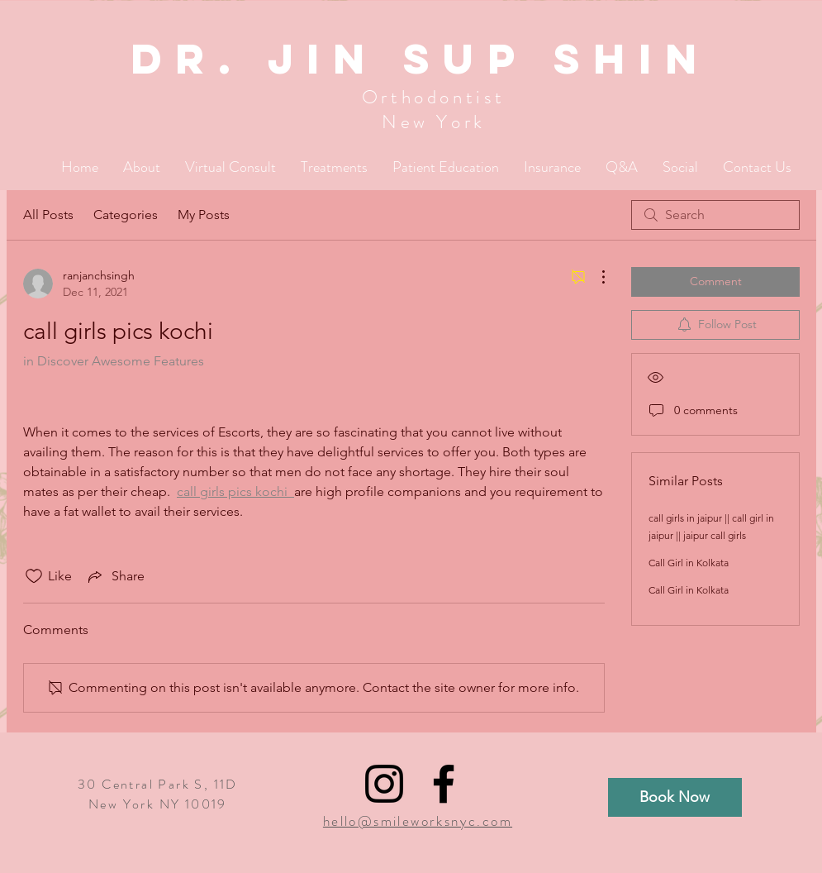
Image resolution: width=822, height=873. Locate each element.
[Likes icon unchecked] (34, 576)
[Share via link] (115, 576)
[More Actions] (595, 277)
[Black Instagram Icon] (384, 783)
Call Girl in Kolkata (689, 562)
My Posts (204, 214)
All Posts (48, 214)
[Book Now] (675, 797)
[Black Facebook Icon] (443, 783)
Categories (125, 214)
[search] (715, 215)
